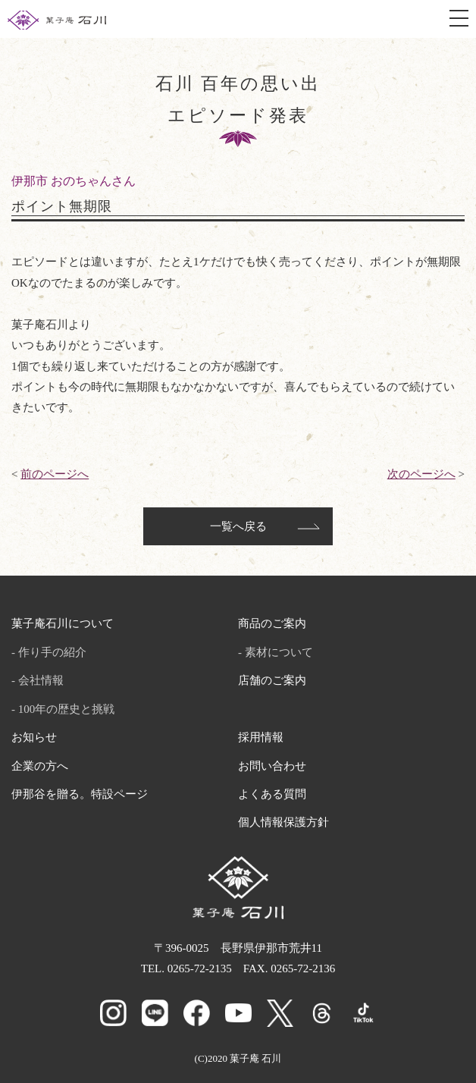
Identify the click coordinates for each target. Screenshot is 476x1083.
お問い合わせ (272, 766)
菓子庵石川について (62, 623)
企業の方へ (39, 766)
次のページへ (421, 474)
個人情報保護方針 (283, 822)
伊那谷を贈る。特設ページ (79, 794)
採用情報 (260, 737)
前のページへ (54, 474)
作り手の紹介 (52, 652)
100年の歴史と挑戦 (66, 709)
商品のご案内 (272, 623)
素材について (279, 652)
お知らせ (34, 737)
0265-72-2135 (200, 968)
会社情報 (41, 680)
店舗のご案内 (272, 680)
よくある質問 (272, 794)
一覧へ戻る (238, 526)
